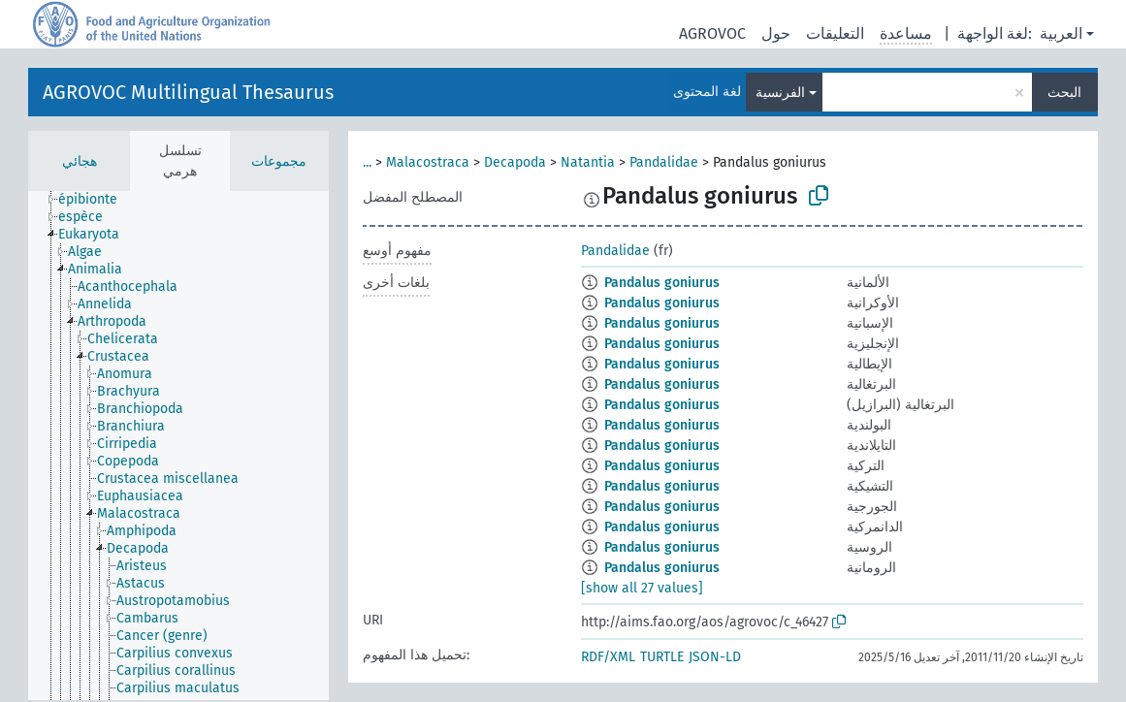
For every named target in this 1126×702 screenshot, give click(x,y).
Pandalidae (663, 162)
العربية (1061, 33)
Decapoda (515, 162)
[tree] (178, 445)
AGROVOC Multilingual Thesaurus (188, 92)
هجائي (79, 161)
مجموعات (278, 161)
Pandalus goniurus (662, 282)
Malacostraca (427, 162)
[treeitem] (96, 199)
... (367, 162)
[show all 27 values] (642, 588)
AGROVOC (712, 33)
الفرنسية (780, 92)
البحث (1064, 92)
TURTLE (662, 657)
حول (775, 33)
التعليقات (835, 33)
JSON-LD (715, 657)
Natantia (588, 162)
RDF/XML (608, 657)
